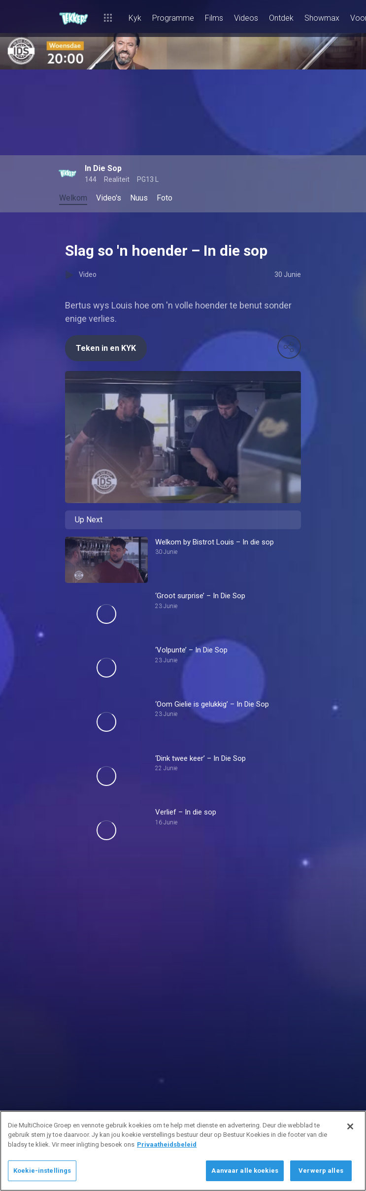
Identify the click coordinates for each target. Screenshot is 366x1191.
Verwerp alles (321, 1170)
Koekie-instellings (42, 1170)
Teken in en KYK (106, 348)
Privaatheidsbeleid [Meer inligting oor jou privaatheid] (167, 1144)
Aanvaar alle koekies (244, 1170)
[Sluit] (350, 1126)
